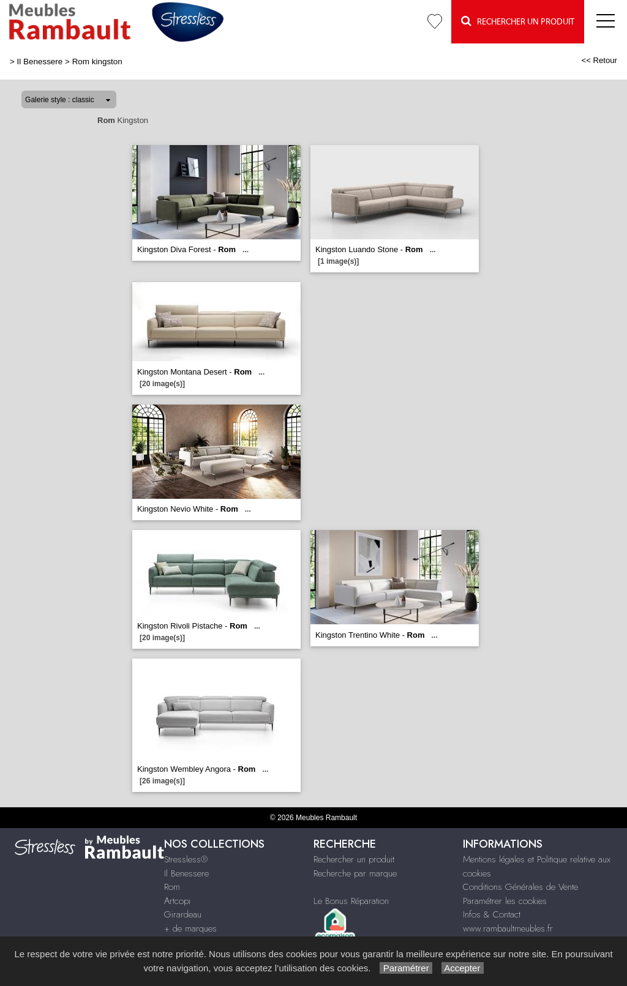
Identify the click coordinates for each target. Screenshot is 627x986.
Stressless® (186, 859)
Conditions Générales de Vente (520, 887)
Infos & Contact (491, 914)
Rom (172, 887)
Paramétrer (405, 968)
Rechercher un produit (354, 859)
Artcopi (177, 901)
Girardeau (182, 914)
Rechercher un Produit (517, 21)
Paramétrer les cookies (505, 901)
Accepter (462, 968)
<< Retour (599, 60)
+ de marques (190, 928)
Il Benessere (40, 61)
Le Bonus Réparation (351, 901)
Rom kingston (97, 61)
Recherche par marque (355, 873)
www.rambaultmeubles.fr (508, 928)
